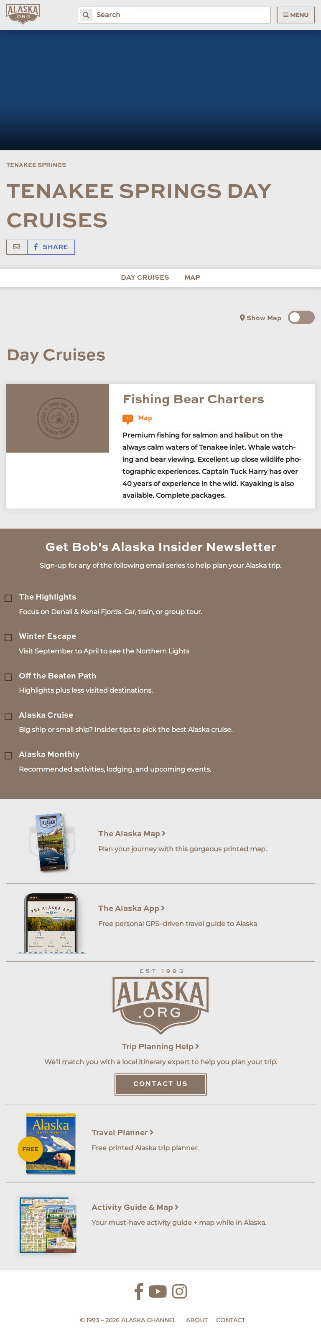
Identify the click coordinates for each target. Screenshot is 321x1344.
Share (51, 247)
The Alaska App (131, 909)
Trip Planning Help (160, 1047)
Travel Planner (123, 1133)
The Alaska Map (132, 834)
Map (192, 278)
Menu (295, 15)
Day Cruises (145, 278)
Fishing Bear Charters (193, 399)
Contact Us (160, 1084)
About (197, 1320)
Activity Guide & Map (135, 1208)
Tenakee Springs (36, 165)
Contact (230, 1320)
